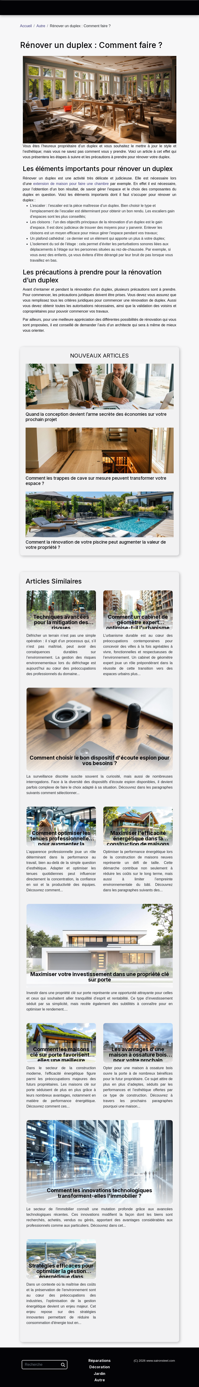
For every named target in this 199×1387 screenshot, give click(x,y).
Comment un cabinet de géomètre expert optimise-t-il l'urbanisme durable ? (138, 625)
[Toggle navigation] (11, 8)
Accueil (26, 26)
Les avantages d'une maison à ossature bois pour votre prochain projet (138, 1057)
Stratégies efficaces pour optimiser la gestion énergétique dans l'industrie (61, 1274)
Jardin (99, 1373)
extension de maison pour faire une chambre (71, 184)
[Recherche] (44, 1364)
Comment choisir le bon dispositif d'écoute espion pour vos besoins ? (100, 760)
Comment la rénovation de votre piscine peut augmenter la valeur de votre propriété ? (96, 544)
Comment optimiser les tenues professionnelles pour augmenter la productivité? (61, 841)
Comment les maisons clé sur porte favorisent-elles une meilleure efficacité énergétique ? (61, 1057)
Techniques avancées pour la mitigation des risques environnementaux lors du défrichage (61, 628)
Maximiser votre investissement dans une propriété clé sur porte (99, 977)
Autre (41, 26)
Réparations (99, 1360)
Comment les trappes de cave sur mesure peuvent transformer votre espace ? (96, 480)
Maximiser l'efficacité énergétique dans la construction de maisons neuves (138, 841)
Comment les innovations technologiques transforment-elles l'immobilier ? (99, 1193)
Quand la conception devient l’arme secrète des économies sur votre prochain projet (96, 416)
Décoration (99, 1367)
